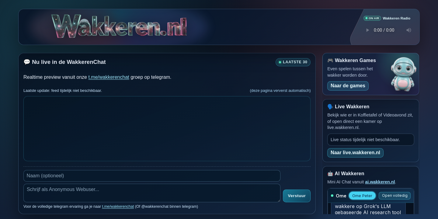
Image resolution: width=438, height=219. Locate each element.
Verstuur (297, 195)
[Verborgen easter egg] (84, 22)
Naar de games (348, 85)
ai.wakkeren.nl (380, 181)
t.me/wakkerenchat (108, 76)
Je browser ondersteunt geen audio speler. (387, 30)
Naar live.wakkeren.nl (355, 152)
